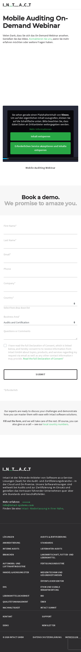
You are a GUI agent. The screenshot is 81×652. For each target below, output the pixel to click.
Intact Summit (48, 607)
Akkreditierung (11, 542)
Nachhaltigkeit (11, 607)
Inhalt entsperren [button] (40, 136)
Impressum (71, 637)
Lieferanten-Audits (51, 548)
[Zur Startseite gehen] (17, 4)
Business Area (12, 316)
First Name (10, 225)
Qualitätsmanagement (15, 601)
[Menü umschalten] (76, 4)
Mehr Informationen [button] (40, 129)
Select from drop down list (17, 307)
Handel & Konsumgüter (16, 572)
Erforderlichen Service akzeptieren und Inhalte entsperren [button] (40, 148)
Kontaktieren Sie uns (40, 38)
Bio (42, 595)
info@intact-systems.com (18, 505)
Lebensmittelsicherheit (16, 595)
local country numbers (55, 424)
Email (7, 254)
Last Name (10, 240)
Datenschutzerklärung (47, 637)
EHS (5, 586)
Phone (7, 268)
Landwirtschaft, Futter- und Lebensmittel (56, 556)
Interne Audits (11, 548)
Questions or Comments (17, 331)
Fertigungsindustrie (52, 563)
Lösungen (8, 536)
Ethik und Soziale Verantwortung (50, 588)
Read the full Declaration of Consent (43, 358)
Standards (46, 542)
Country (9, 297)
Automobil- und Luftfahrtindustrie (14, 565)
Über (43, 601)
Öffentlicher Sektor (52, 581)
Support (47, 616)
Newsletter (48, 625)
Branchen (8, 554)
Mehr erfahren (16, 501)
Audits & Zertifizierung (53, 536)
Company (9, 283)
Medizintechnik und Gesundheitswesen (51, 574)
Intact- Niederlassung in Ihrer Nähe (42, 508)
